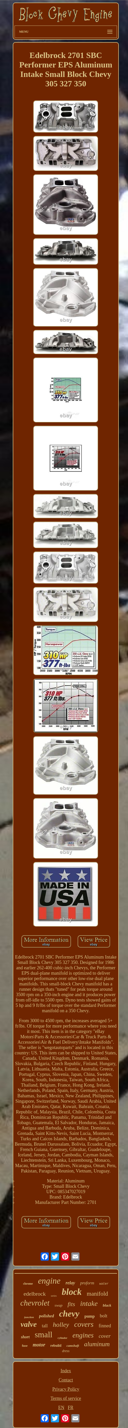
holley (61, 1324)
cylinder (62, 1337)
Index (66, 1370)
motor (39, 1345)
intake (89, 1303)
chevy (69, 1313)
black (107, 1305)
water (104, 1284)
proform (87, 1283)
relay (70, 1282)
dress (65, 1351)
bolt (104, 1315)
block (72, 1292)
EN (61, 1407)
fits (71, 1304)
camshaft (72, 1346)
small (43, 1334)
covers (84, 1324)
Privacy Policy (65, 1389)
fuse (25, 1346)
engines (83, 1335)
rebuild (55, 1346)
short (25, 1337)
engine (49, 1280)
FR (70, 1407)
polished (46, 1316)
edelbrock (35, 1294)
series (54, 1295)
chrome (28, 1283)
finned (105, 1325)
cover (105, 1336)
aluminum (97, 1344)
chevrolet (34, 1302)
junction (29, 1317)
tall (45, 1325)
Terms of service (66, 1398)
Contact (66, 1380)
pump (90, 1316)
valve (28, 1324)
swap (59, 1305)
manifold (97, 1294)
